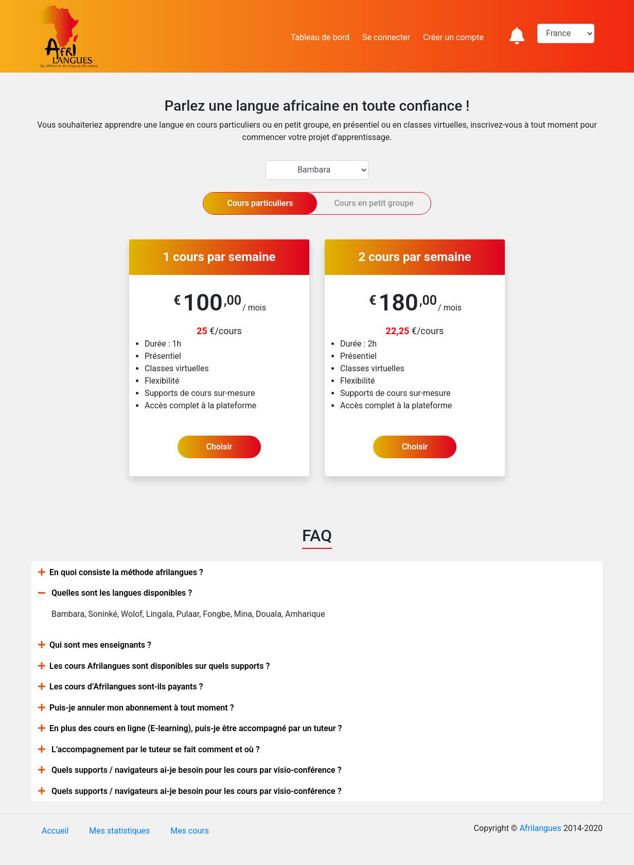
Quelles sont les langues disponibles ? (115, 593)
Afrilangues (540, 828)
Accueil (55, 831)
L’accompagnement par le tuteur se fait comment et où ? (149, 749)
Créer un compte (453, 37)
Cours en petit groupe (374, 203)
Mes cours (189, 831)
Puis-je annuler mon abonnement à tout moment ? (136, 708)
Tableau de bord (320, 37)
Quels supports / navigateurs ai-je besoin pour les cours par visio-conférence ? (190, 770)
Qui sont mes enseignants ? (94, 645)
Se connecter (386, 37)
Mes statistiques (119, 831)
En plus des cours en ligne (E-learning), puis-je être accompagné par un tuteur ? (190, 728)
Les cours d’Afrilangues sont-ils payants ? (120, 686)
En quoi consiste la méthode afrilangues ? (120, 572)
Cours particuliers (260, 203)
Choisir (219, 447)
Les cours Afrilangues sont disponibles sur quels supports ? (154, 666)
